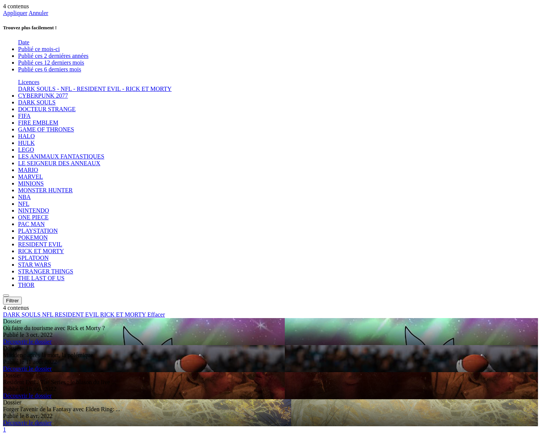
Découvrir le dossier (27, 341)
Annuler (38, 13)
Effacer (156, 314)
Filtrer (12, 300)
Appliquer (15, 13)
